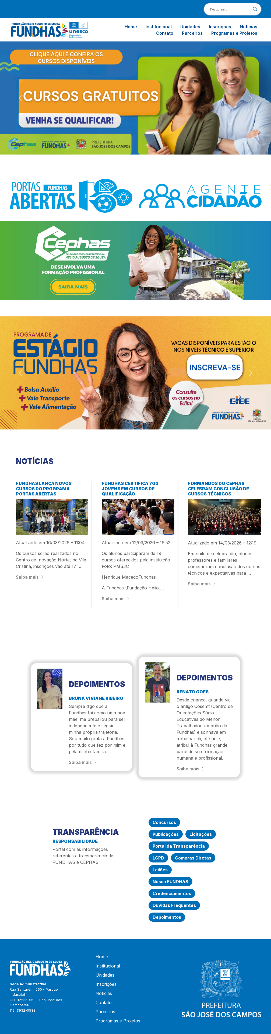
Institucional (159, 26)
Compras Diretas (193, 858)
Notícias (248, 26)
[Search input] (230, 9)
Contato (164, 33)
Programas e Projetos (234, 33)
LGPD (158, 858)
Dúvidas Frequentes (174, 905)
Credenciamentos (172, 893)
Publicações (166, 834)
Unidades (190, 26)
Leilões (160, 869)
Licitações (200, 834)
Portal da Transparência (179, 846)
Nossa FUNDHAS (170, 881)
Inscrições (220, 26)
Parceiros (192, 33)
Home (131, 26)
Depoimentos (167, 917)
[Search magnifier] (255, 9)
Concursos (164, 822)
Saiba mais (30, 577)
